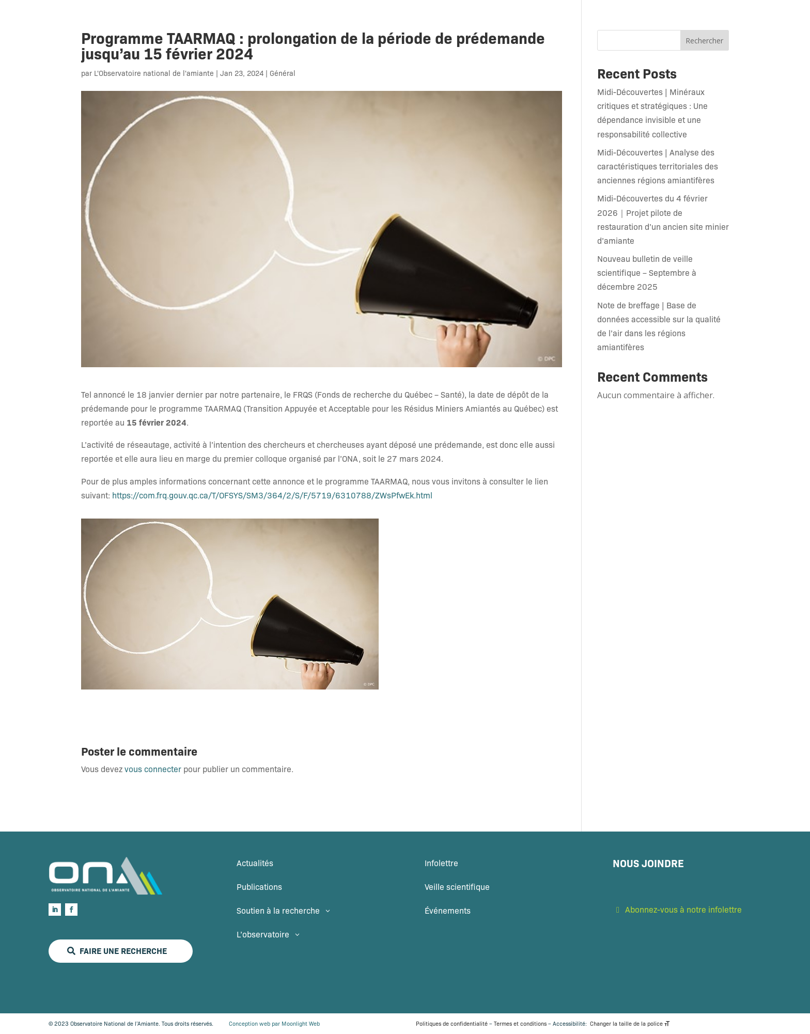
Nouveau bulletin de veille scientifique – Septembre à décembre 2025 (646, 272)
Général (282, 72)
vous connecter (152, 768)
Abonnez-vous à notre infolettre (683, 909)
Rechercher (704, 40)
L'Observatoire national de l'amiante (154, 72)
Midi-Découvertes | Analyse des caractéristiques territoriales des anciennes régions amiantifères (657, 166)
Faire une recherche (123, 950)
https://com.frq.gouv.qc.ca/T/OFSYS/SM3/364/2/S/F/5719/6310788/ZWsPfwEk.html (272, 495)
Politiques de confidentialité (452, 1023)
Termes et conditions (520, 1023)
